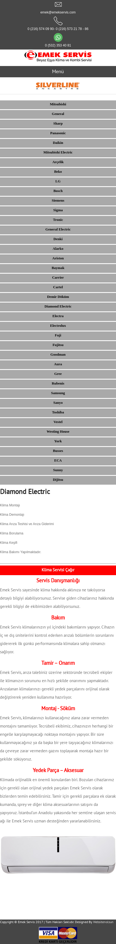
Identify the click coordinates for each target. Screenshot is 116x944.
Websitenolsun (103, 922)
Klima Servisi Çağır (58, 569)
